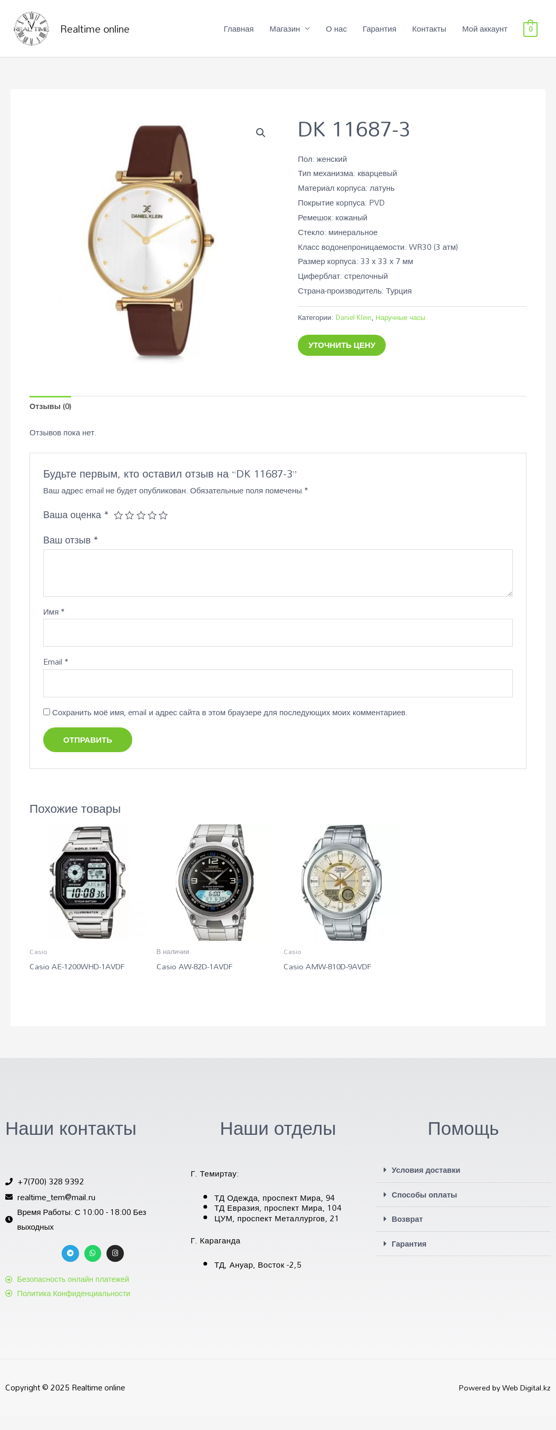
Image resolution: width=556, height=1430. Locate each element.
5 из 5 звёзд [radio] (165, 527)
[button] (260, 144)
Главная (238, 34)
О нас (336, 34)
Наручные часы (403, 328)
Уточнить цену (341, 356)
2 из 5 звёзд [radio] (130, 527)
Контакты (429, 34)
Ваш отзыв (71, 551)
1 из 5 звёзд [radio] (118, 527)
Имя (54, 624)
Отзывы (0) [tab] (51, 418)
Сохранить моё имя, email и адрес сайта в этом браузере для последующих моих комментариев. (229, 726)
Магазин (284, 34)
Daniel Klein (354, 328)
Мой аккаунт (485, 34)
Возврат (408, 1232)
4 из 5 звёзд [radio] (153, 527)
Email (56, 675)
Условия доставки (427, 1184)
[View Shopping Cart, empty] (530, 34)
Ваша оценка (76, 527)
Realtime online (108, 34)
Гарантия (379, 34)
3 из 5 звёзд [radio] (142, 527)
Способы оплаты (426, 1208)
